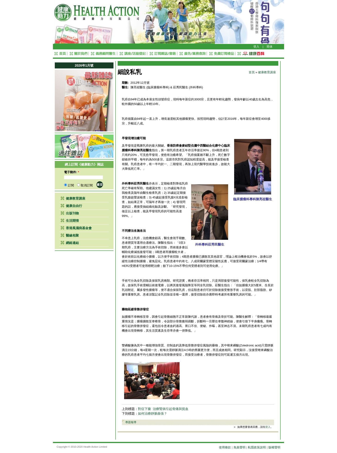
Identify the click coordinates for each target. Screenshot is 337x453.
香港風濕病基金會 (79, 228)
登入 (256, 46)
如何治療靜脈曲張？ (152, 413)
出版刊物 (72, 213)
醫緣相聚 (72, 235)
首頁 (252, 72)
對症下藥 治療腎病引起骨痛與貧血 (163, 409)
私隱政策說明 (257, 447)
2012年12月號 (140, 82)
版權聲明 (274, 447)
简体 (270, 46)
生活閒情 (72, 220)
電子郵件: (71, 172)
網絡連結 (72, 243)
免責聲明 (239, 447)
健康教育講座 (75, 198)
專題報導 (130, 422)
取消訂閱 (85, 185)
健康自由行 (74, 206)
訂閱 (69, 185)
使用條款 (225, 447)
